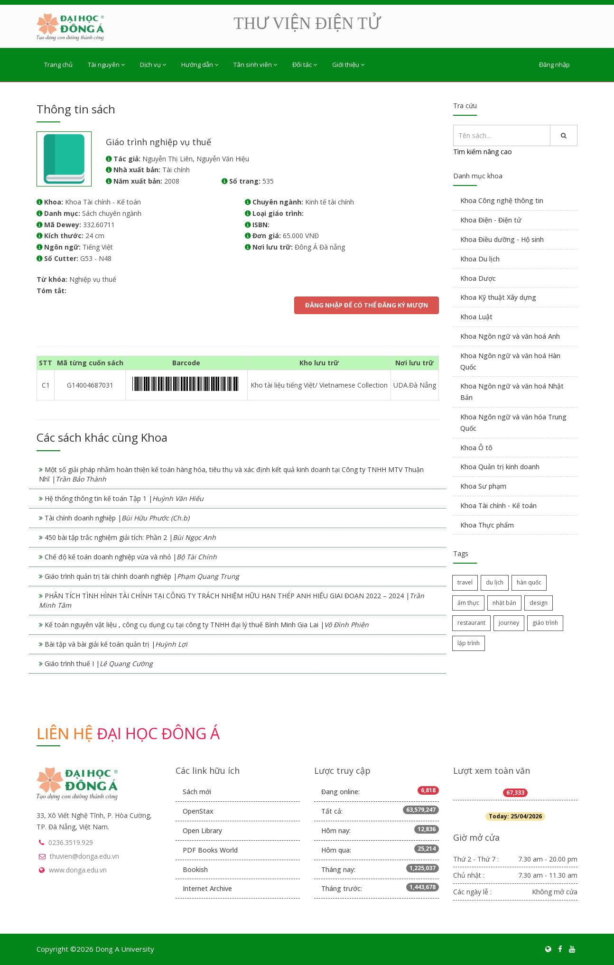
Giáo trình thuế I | (99, 663)
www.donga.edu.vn (78, 869)
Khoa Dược (478, 278)
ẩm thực (468, 603)
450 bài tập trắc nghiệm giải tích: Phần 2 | (130, 537)
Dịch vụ (153, 64)
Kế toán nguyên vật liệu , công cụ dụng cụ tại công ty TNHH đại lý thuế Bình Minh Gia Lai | (207, 624)
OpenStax (198, 811)
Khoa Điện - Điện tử (490, 219)
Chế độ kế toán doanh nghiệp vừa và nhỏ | (131, 556)
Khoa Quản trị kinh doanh (500, 466)
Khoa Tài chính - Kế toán (498, 505)
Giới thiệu (348, 64)
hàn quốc (529, 582)
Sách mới (197, 791)
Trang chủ (58, 64)
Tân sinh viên (255, 64)
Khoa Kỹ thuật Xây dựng (498, 297)
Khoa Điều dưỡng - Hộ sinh (502, 239)
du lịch (494, 582)
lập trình (468, 643)
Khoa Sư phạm (483, 486)
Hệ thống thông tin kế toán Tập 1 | (124, 498)
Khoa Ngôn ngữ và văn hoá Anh (510, 336)
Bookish (195, 869)
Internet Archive (207, 888)
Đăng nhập (554, 64)
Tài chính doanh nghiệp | (117, 517)
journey (509, 623)
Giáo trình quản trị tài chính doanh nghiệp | (142, 576)
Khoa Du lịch (480, 258)
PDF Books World (210, 849)
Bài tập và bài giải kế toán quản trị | (116, 644)
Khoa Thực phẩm (487, 524)
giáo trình (545, 623)
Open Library (202, 830)
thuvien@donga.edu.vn (84, 856)
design (539, 603)
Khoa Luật (476, 316)
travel (465, 582)
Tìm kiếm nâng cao (482, 151)
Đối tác (304, 64)
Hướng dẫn (199, 64)
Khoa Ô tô (476, 447)
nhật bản (504, 603)
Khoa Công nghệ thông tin (501, 200)
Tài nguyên (106, 64)
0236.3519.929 (70, 842)
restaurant (471, 623)
